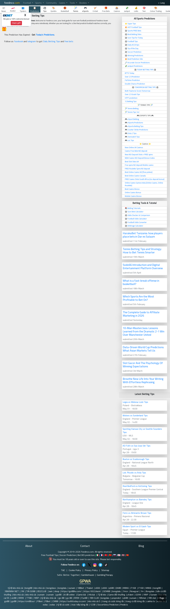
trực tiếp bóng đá (80, 604)
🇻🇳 (127, 555)
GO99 (138, 594)
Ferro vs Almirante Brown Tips (137, 513)
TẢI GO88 (30, 591)
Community (51, 3)
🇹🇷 (106, 555)
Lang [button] (162, 3)
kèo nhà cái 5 (94, 601)
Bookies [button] (83, 3)
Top (162, 598)
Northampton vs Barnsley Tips (137, 499)
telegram (31, 41)
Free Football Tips (49, 555)
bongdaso (51, 588)
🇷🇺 (114, 555)
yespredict (116, 598)
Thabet (89, 588)
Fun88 (84, 598)
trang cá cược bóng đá (113, 601)
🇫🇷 (101, 555)
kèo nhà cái (39, 588)
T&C (63, 570)
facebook (18, 41)
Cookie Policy (75, 570)
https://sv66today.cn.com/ (73, 601)
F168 (133, 588)
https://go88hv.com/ (71, 591)
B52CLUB (42, 591)
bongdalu (62, 588)
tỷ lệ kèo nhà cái (15, 588)
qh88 (111, 588)
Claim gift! (16, 23)
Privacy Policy (91, 570)
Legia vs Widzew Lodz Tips (135, 402)
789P (145, 594)
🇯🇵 (119, 555)
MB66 (126, 588)
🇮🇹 (97, 555)
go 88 (61, 598)
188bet (80, 588)
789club (142, 598)
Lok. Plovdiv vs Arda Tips (134, 472)
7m (142, 591)
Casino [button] (62, 3)
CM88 (55, 601)
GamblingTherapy (105, 575)
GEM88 (106, 591)
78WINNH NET (11, 591)
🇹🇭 (123, 555)
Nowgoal (134, 591)
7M (22, 591)
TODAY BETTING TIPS (145, 69)
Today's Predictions (45, 35)
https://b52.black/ (92, 591)
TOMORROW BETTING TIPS (145, 87)
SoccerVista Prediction (108, 604)
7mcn (125, 591)
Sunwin (153, 594)
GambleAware (87, 575)
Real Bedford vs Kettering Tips (137, 486)
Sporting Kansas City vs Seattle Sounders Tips (142, 430)
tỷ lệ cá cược (63, 604)
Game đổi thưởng (116, 594)
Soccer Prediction (68, 555)
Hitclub (92, 594)
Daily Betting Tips (51, 41)
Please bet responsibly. (111, 559)
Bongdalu (150, 591)
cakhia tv (151, 601)
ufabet (130, 594)
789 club (152, 598)
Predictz (124, 604)
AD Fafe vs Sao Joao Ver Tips (136, 446)
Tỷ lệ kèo (102, 594)
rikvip (57, 591)
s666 (97, 588)
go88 (59, 594)
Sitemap (105, 570)
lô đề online (69, 594)
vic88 (13, 598)
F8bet (40, 601)
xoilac (45, 604)
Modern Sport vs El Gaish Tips (137, 526)
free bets (68, 41)
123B (92, 604)
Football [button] (27, 3)
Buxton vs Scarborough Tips (136, 459)
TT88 (29, 598)
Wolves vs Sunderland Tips (135, 415)
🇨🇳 (110, 555)
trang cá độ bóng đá (135, 601)
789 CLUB (94, 598)
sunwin (72, 588)
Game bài (81, 594)
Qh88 (118, 588)
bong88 (28, 588)
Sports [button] (38, 3)
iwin (50, 591)
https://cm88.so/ (26, 601)
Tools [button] (72, 3)
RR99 (21, 598)
